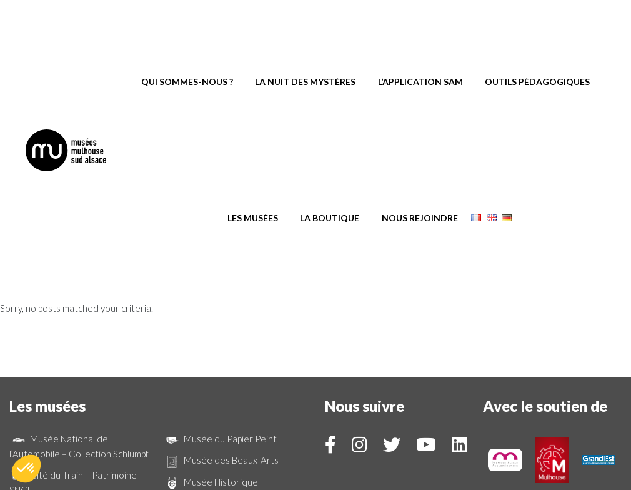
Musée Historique (210, 312)
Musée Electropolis (59, 378)
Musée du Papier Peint (220, 269)
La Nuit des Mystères (305, 37)
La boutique (329, 89)
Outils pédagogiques (537, 37)
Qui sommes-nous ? (187, 37)
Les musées (252, 89)
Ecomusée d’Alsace (212, 376)
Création (315, 474)
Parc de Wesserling (213, 355)
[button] (26, 469)
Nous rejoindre (420, 89)
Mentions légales (374, 464)
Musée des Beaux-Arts (221, 290)
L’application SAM (420, 37)
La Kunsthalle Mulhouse (222, 333)
